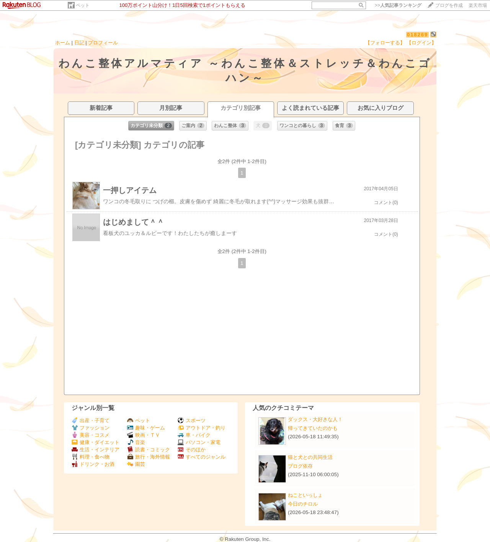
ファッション (90, 428)
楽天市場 (478, 5)
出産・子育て (90, 420)
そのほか (192, 449)
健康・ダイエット (95, 442)
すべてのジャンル (201, 457)
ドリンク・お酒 (93, 464)
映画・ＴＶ (143, 435)
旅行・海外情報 (148, 457)
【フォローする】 (385, 43)
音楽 (136, 442)
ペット (83, 5)
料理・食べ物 (90, 457)
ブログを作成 (449, 5)
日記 (79, 43)
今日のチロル (303, 504)
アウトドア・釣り (201, 428)
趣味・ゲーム (146, 428)
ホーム (62, 43)
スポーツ (192, 420)
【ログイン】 (421, 43)
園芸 (136, 464)
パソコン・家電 (199, 442)
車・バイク (194, 435)
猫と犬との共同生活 (310, 457)
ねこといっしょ (305, 495)
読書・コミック (148, 449)
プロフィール (103, 43)
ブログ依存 (300, 466)
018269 (417, 35)
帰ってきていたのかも (313, 428)
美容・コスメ (90, 435)
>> (398, 5)
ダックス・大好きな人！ (315, 419)
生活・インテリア (95, 449)
